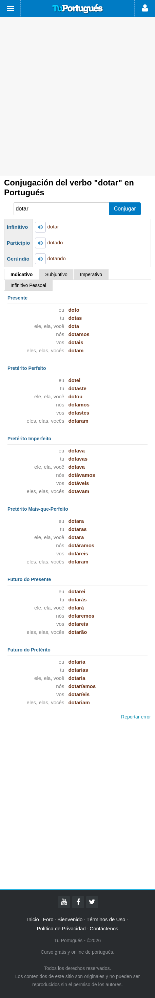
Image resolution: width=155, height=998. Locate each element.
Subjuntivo (56, 274)
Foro (48, 919)
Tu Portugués (77, 9)
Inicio (33, 919)
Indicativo (22, 274)
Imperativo (91, 274)
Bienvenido (69, 919)
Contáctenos (104, 928)
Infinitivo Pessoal (28, 285)
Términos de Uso (105, 919)
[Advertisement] (77, 96)
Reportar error (136, 716)
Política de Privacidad (61, 928)
